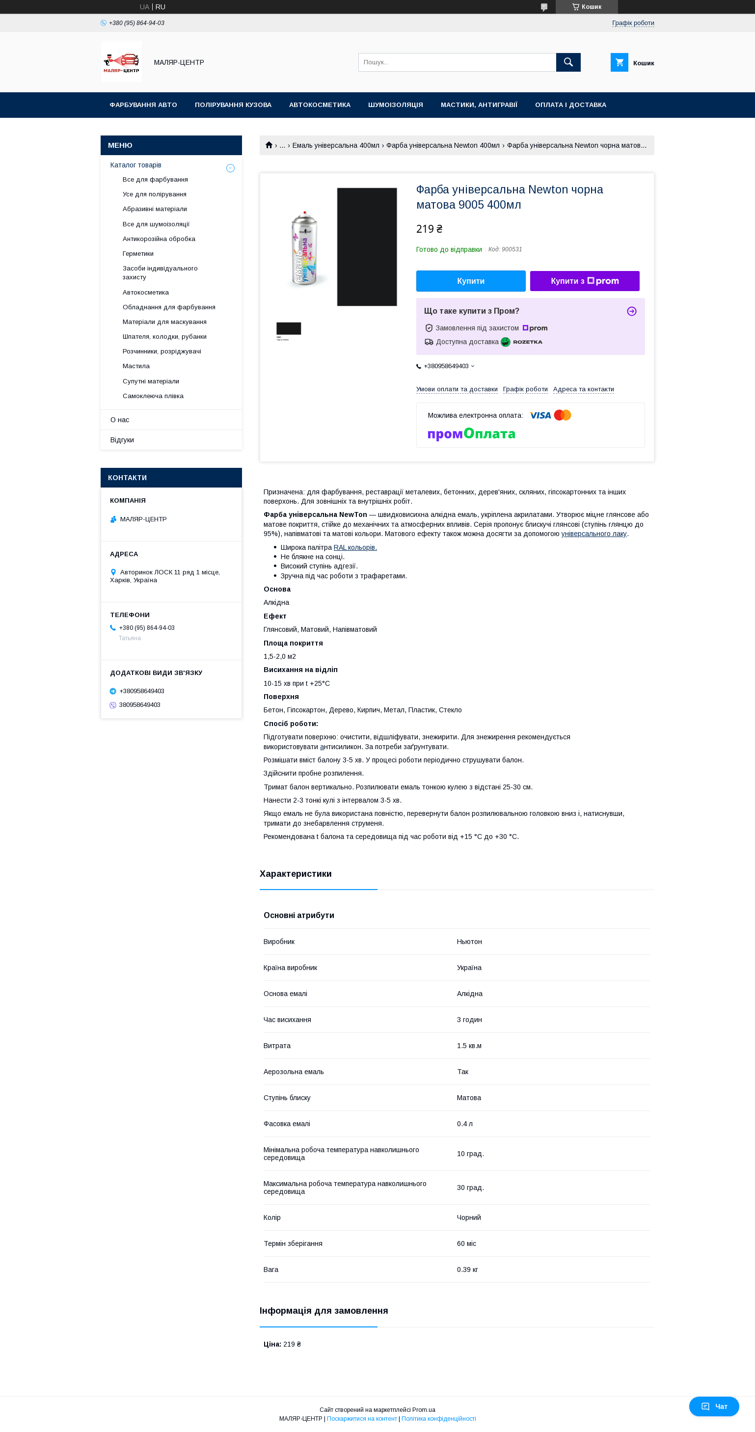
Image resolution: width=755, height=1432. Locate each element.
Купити (471, 281)
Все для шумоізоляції (156, 224)
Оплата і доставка (570, 104)
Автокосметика (320, 104)
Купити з (585, 281)
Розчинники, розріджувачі (162, 351)
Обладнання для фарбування (169, 307)
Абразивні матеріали (155, 209)
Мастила (136, 366)
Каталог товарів (136, 165)
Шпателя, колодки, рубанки (165, 336)
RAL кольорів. (355, 547)
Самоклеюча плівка (153, 396)
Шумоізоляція (395, 104)
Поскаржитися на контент (362, 1418)
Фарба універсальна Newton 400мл (443, 145)
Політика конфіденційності (439, 1418)
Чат (714, 1406)
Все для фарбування (155, 179)
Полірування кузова (233, 104)
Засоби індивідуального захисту (160, 273)
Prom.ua (423, 1409)
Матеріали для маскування (165, 321)
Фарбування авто (143, 104)
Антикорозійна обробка (159, 239)
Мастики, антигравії (479, 104)
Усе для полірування (155, 194)
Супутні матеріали (151, 381)
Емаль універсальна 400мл (336, 145)
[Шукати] (568, 62)
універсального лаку (594, 534)
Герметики (138, 253)
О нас (119, 420)
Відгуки (122, 440)
